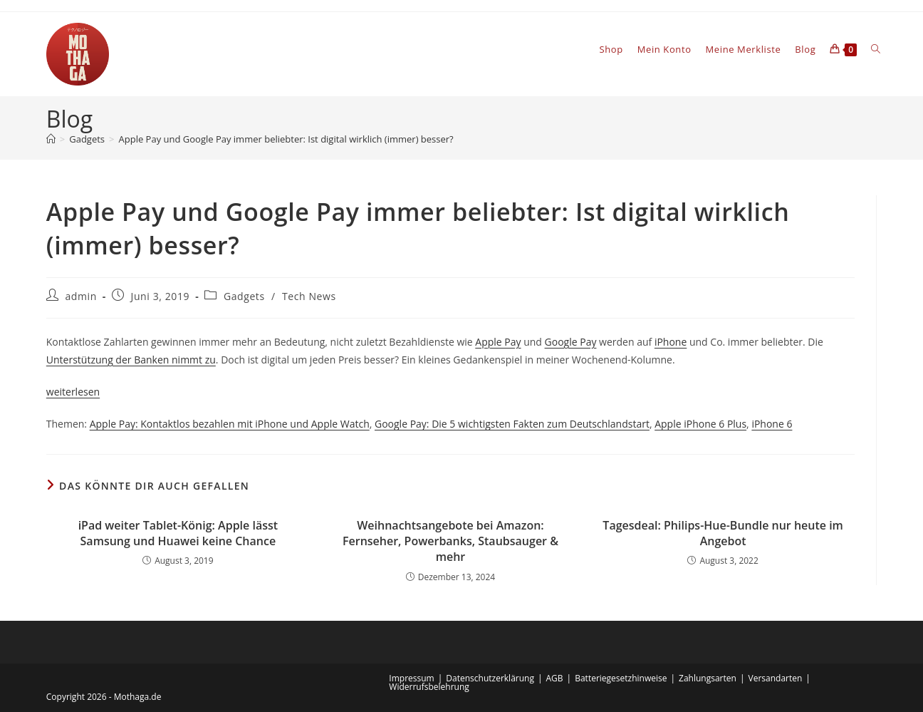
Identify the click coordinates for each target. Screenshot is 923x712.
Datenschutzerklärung (490, 678)
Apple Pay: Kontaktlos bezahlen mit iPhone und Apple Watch (230, 423)
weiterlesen (73, 391)
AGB (554, 678)
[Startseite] (51, 139)
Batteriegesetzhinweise (621, 678)
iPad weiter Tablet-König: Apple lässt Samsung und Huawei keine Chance (178, 533)
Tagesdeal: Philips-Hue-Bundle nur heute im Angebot (723, 533)
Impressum (411, 678)
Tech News (309, 296)
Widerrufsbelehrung (429, 687)
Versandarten (776, 678)
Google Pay (571, 342)
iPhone (671, 342)
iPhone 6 (771, 423)
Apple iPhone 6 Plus (700, 423)
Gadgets (244, 296)
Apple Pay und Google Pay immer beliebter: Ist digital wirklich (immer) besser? (286, 139)
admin (80, 296)
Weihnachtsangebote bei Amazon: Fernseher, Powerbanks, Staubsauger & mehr (450, 541)
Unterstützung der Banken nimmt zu (131, 359)
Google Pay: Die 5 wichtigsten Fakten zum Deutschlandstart (512, 423)
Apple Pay (498, 342)
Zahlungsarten (707, 678)
